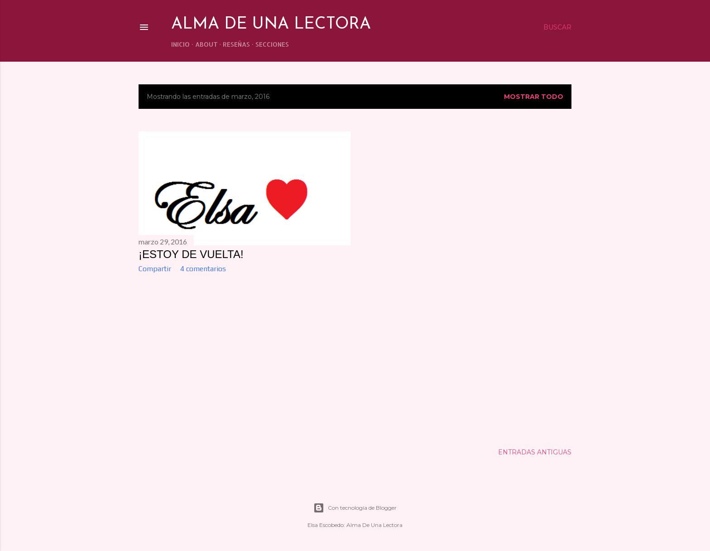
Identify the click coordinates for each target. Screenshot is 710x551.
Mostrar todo (533, 97)
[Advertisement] (244, 359)
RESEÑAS (236, 44)
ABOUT (206, 44)
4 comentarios (203, 268)
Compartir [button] (155, 268)
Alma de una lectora (271, 24)
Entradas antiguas (534, 452)
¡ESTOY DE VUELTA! (191, 254)
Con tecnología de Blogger (355, 507)
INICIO (180, 44)
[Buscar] (557, 27)
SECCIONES (272, 44)
